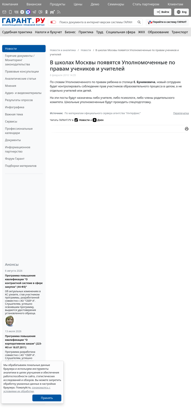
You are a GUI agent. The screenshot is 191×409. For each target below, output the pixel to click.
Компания (10, 4)
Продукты (57, 4)
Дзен (98, 120)
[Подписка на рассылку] (4, 12)
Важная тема (14, 114)
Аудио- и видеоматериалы (23, 93)
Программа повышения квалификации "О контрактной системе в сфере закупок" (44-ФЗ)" (24, 281)
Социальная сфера (120, 32)
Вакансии (33, 4)
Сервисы (11, 121)
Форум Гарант (15, 159)
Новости (11, 49)
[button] (167, 22)
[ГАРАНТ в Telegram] (34, 12)
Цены (78, 4)
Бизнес (70, 32)
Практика (86, 32)
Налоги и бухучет (48, 32)
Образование (158, 32)
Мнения (10, 86)
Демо (95, 4)
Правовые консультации (22, 71)
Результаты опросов (19, 100)
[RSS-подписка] (59, 12)
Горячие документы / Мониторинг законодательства (20, 60)
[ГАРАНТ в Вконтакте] (16, 12)
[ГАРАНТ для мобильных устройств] (10, 12)
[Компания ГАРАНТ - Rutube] (52, 12)
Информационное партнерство (17, 149)
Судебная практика (17, 32)
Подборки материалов (20, 166)
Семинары (116, 4)
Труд (99, 32)
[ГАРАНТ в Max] (28, 12)
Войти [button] (162, 12)
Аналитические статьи (20, 79)
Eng (182, 12)
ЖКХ (141, 32)
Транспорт (180, 32)
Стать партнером (146, 4)
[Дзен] (22, 12)
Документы (13, 140)
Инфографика (14, 107)
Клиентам (175, 4)
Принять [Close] (47, 398)
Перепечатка (181, 113)
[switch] (53, 22)
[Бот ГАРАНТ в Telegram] (40, 12)
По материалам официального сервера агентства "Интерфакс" (103, 113)
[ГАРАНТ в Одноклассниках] (46, 12)
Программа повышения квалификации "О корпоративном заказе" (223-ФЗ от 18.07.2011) (23, 341)
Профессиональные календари (19, 131)
